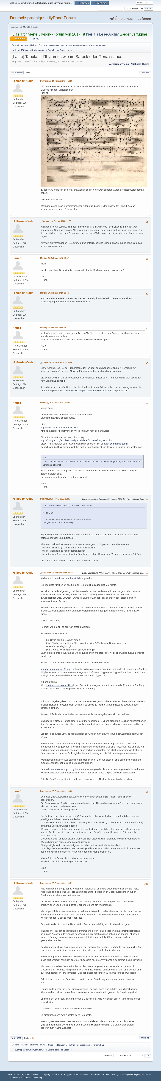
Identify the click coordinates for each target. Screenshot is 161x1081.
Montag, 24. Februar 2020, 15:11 (54, 328)
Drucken (145, 72)
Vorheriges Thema (119, 64)
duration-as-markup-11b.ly (114, 443)
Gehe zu (108, 1055)
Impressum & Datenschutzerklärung (26, 1078)
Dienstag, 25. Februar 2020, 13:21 (55, 403)
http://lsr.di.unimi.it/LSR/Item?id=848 (59, 427)
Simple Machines (31, 1074)
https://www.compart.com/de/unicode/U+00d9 (88, 390)
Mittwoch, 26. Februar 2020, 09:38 (57, 573)
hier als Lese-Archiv (102, 34)
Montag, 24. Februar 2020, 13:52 (54, 293)
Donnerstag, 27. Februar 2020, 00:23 (56, 791)
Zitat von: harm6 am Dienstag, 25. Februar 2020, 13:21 (68, 506)
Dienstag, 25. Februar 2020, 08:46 (57, 362)
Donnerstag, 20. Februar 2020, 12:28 (56, 81)
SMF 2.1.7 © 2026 (15, 1074)
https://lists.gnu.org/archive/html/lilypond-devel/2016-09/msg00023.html (77, 440)
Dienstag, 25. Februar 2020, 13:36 (55, 499)
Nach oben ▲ (147, 1074)
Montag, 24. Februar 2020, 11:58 (57, 221)
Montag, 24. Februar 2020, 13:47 (54, 258)
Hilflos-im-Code (23, 81)
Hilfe (107, 1074)
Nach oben (16, 1038)
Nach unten (16, 72)
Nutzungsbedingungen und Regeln (125, 1074)
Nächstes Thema (140, 64)
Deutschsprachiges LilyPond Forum (43, 17)
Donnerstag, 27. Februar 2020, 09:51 (56, 883)
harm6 (17, 258)
